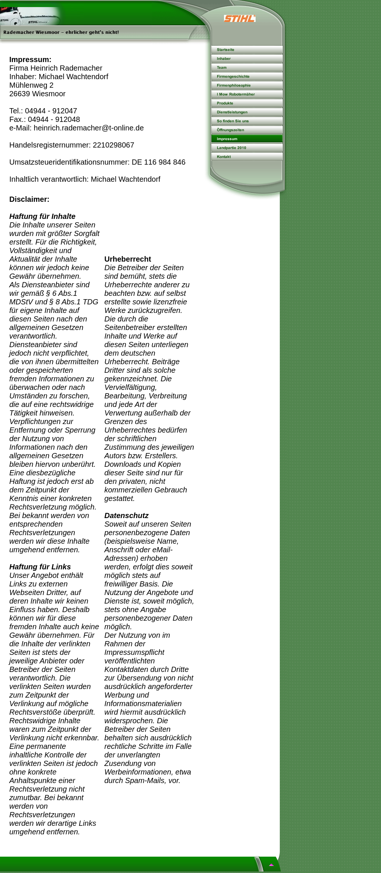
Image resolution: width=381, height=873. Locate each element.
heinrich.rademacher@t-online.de (89, 128)
